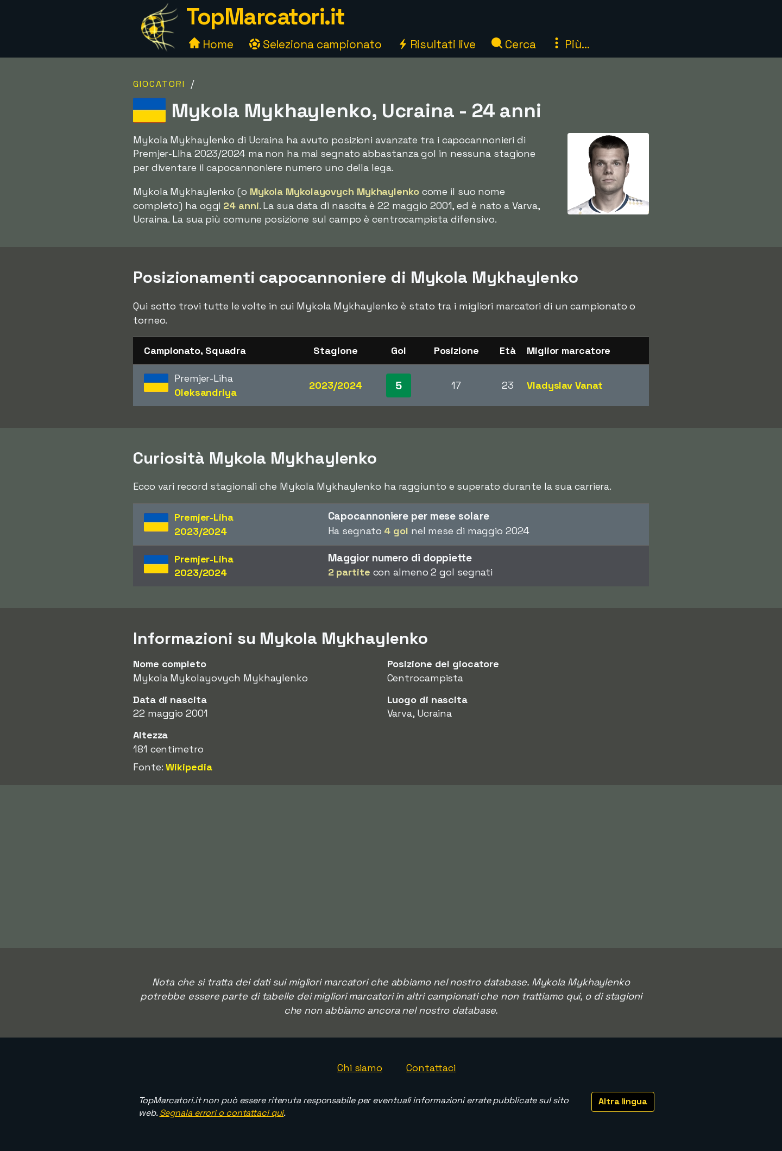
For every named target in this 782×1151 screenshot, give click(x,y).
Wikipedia (189, 767)
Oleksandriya (205, 392)
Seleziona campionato (315, 44)
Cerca (513, 44)
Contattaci (431, 1067)
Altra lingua (622, 1101)
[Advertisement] (391, 866)
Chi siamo (359, 1067)
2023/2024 (335, 385)
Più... (570, 44)
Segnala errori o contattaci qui (222, 1112)
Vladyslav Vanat (565, 385)
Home (211, 44)
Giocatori (159, 84)
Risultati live (437, 44)
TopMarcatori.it (265, 16)
